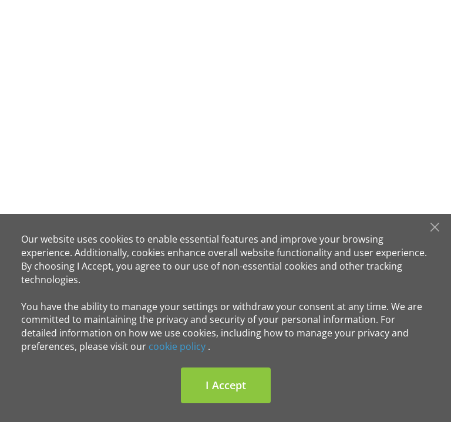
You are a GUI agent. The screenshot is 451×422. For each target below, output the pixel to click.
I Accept (226, 385)
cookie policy (177, 346)
